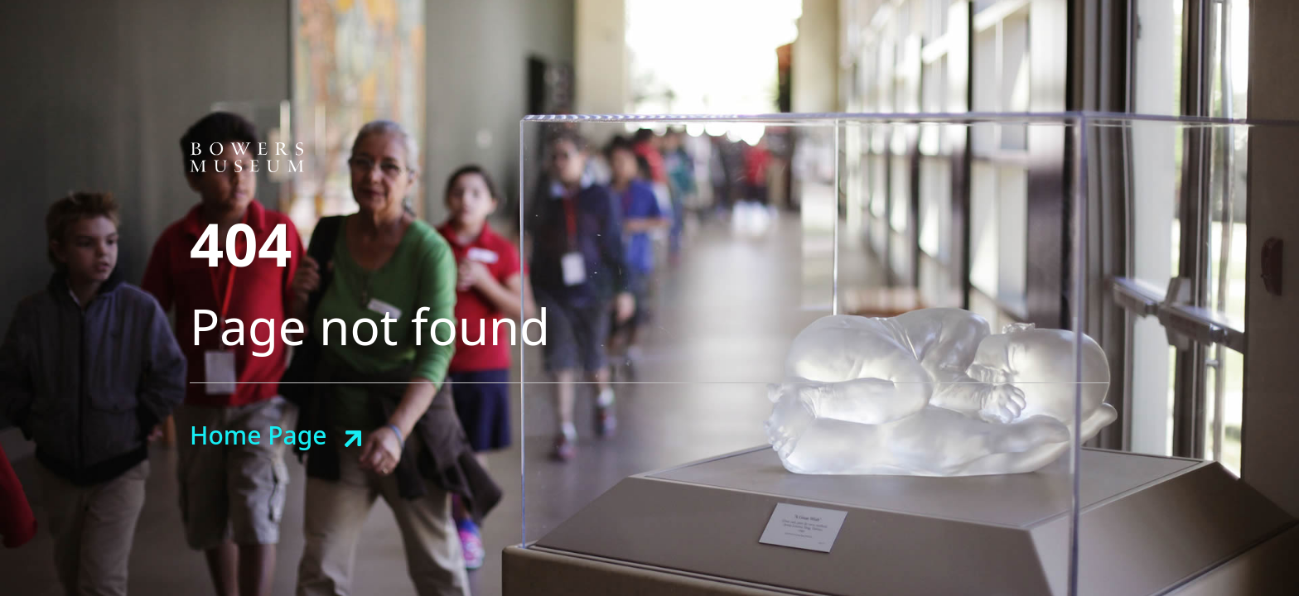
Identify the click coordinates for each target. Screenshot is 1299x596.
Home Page (258, 435)
